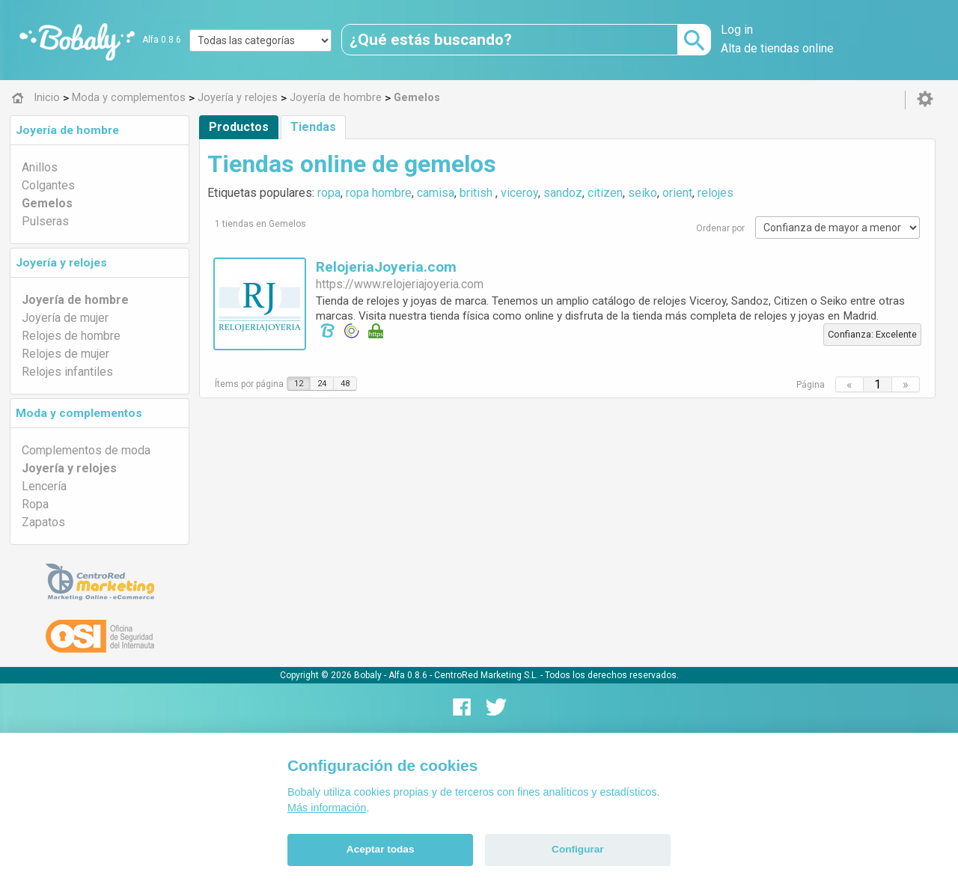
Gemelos (47, 203)
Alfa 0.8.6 (161, 39)
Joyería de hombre (67, 130)
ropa (329, 193)
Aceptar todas (381, 849)
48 (345, 383)
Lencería (44, 486)
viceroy (519, 193)
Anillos (40, 167)
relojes (715, 193)
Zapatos (43, 522)
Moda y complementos (79, 413)
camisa (435, 193)
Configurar (577, 849)
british (477, 193)
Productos (239, 127)
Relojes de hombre (71, 336)
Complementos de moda (86, 450)
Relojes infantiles (67, 372)
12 (298, 383)
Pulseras (45, 221)
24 (321, 383)
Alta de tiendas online (777, 48)
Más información (327, 808)
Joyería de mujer (65, 318)
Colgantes (48, 185)
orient (677, 193)
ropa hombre (379, 193)
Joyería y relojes (61, 262)
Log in (737, 29)
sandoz (562, 193)
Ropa (35, 504)
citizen (605, 193)
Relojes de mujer (65, 354)
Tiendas (313, 127)
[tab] (99, 130)
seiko (642, 193)
